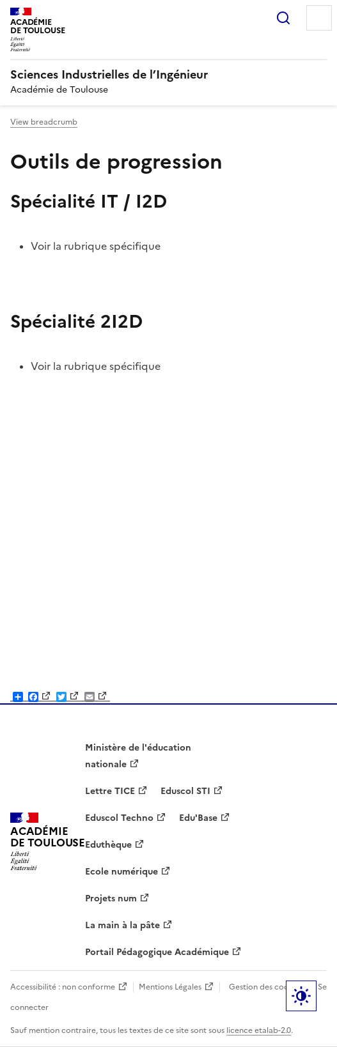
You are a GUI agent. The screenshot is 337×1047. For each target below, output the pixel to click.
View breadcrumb (43, 122)
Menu (319, 18)
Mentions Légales (170, 987)
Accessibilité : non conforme (62, 987)
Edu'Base (198, 818)
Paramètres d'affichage (301, 996)
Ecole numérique (121, 871)
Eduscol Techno (119, 818)
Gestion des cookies (266, 987)
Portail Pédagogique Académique (157, 952)
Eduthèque (108, 845)
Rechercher (283, 18)
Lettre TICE (110, 791)
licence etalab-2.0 (258, 1030)
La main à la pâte (122, 925)
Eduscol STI (185, 791)
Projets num (111, 898)
